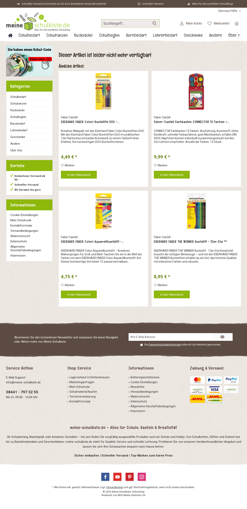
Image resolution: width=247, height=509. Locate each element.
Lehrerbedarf (19, 130)
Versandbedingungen (24, 231)
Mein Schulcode (20, 220)
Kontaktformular (21, 225)
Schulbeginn (18, 117)
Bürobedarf (17, 123)
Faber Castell (69, 117)
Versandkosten (114, 487)
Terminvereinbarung (82, 396)
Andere (15, 143)
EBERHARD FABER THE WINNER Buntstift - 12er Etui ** (190, 242)
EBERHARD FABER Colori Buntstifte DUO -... (90, 122)
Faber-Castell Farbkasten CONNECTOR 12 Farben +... (191, 122)
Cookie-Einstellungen (24, 215)
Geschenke (17, 137)
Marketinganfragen (81, 382)
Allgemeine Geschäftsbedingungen (25, 248)
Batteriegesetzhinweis (145, 377)
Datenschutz (18, 241)
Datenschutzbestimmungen (165, 344)
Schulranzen (18, 103)
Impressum (18, 255)
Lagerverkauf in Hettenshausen (89, 377)
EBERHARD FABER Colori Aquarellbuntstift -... (92, 242)
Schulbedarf (18, 97)
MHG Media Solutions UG (131, 495)
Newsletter (138, 386)
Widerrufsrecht (20, 236)
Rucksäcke (17, 110)
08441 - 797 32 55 (22, 392)
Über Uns (16, 150)
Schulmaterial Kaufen (83, 391)
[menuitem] (228, 10)
